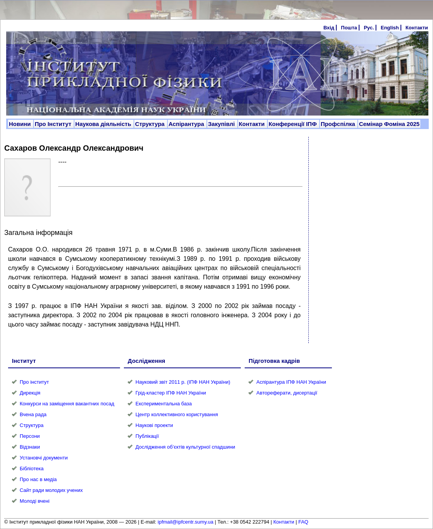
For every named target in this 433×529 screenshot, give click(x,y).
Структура (150, 124)
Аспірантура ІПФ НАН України (291, 382)
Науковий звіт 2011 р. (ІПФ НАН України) (182, 382)
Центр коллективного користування (176, 414)
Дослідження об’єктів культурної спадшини (185, 447)
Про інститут (34, 382)
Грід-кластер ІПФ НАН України (170, 393)
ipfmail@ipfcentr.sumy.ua (185, 522)
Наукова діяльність (104, 124)
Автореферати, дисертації (286, 393)
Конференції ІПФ (293, 124)
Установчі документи (44, 458)
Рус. (369, 28)
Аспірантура (187, 124)
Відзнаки (30, 447)
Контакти (417, 28)
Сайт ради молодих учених (51, 490)
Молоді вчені (34, 501)
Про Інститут (54, 124)
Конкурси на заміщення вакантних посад (67, 404)
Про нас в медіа (38, 479)
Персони (30, 436)
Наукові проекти (154, 425)
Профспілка (339, 124)
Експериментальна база (163, 404)
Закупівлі (222, 124)
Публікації (147, 436)
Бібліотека (32, 468)
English (390, 28)
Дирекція (30, 393)
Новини (20, 124)
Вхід (328, 28)
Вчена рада (33, 414)
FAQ (303, 522)
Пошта (349, 28)
